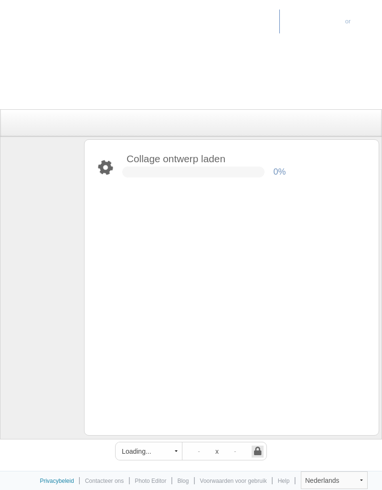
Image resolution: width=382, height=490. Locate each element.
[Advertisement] (181, 87)
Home (207, 21)
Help (284, 481)
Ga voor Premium (312, 21)
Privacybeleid (57, 481)
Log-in (367, 21)
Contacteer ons (104, 481)
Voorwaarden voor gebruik (233, 481)
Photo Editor (249, 21)
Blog (183, 481)
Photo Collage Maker (47, 16)
